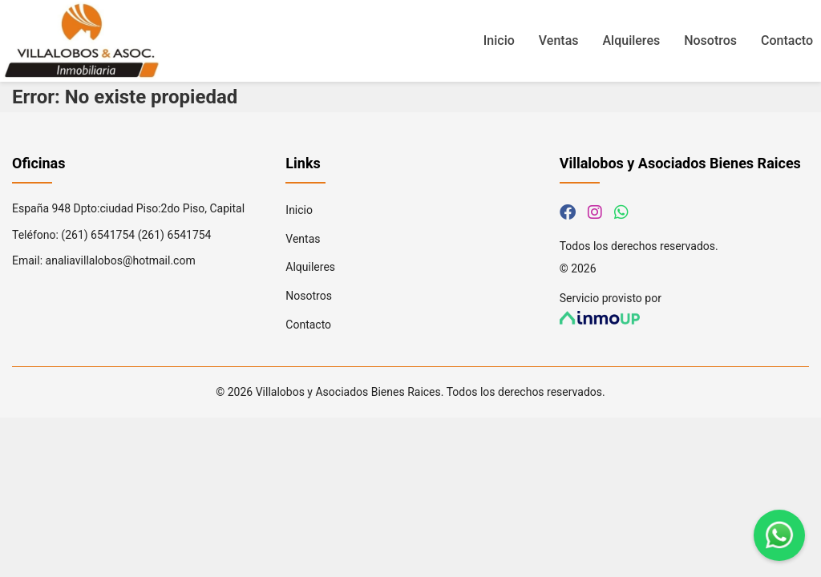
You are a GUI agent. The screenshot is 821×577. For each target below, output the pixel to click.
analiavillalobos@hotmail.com (121, 260)
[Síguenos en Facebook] (568, 212)
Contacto (787, 40)
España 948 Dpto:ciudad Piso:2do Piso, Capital (128, 208)
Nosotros (710, 40)
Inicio (499, 40)
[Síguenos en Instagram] (595, 212)
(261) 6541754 (98, 234)
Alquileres (632, 40)
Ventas (559, 40)
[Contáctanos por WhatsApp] (621, 212)
